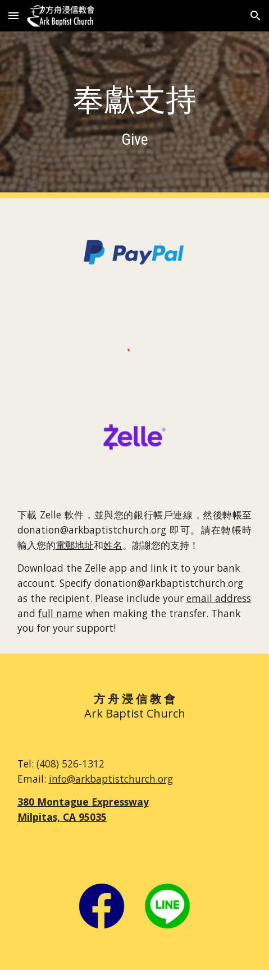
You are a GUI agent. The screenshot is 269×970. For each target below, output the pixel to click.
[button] (13, 15)
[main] (135, 114)
